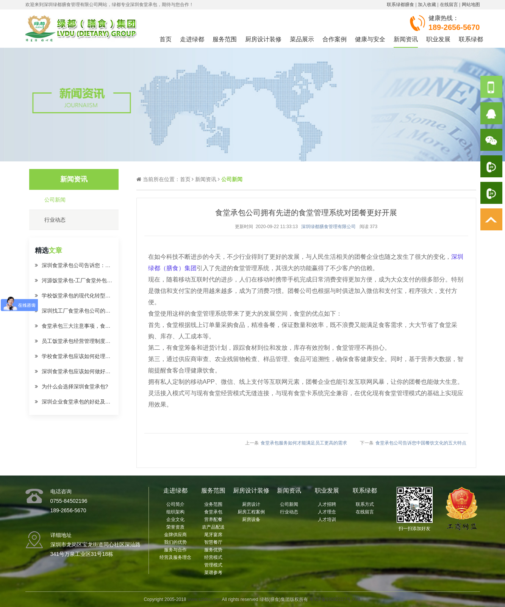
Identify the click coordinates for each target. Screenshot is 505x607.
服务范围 (225, 39)
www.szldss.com (204, 599)
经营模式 (213, 557)
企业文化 (175, 519)
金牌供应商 (175, 534)
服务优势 (213, 549)
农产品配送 (213, 527)
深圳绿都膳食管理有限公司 (328, 226)
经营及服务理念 (175, 557)
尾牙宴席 (213, 534)
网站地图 (471, 4)
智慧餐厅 (213, 542)
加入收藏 (427, 4)
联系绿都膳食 (400, 4)
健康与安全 (370, 39)
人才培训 (327, 519)
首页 (165, 39)
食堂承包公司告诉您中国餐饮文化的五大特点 (420, 443)
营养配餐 (213, 519)
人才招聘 (327, 504)
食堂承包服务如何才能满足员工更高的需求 (304, 443)
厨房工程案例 (251, 512)
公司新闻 (289, 504)
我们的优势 (175, 542)
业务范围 (213, 504)
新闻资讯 (406, 39)
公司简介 (175, 504)
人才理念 (327, 512)
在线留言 (449, 4)
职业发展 (438, 39)
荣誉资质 (175, 527)
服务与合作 (175, 549)
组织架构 (175, 512)
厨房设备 (251, 519)
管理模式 (213, 565)
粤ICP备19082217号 (329, 599)
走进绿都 (192, 39)
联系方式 (365, 504)
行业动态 (289, 512)
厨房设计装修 (263, 39)
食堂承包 (213, 512)
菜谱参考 (213, 572)
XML (356, 599)
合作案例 (334, 39)
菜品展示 (302, 39)
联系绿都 (471, 39)
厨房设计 (251, 504)
